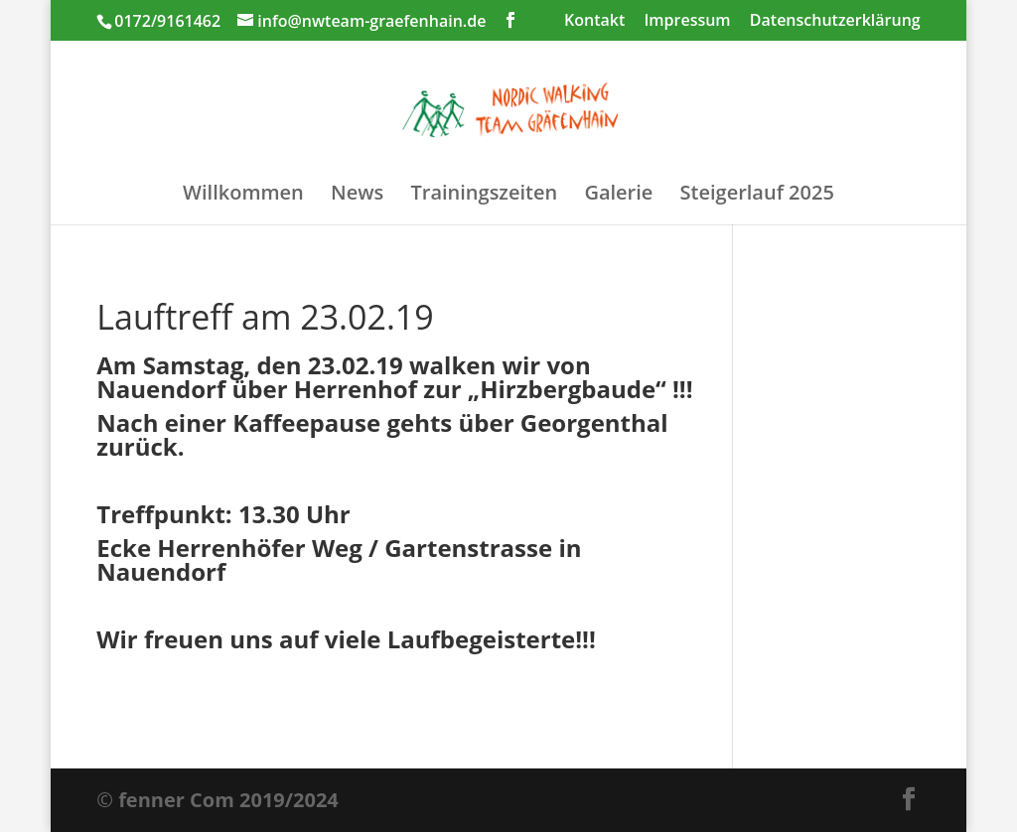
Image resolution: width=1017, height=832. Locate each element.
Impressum (687, 21)
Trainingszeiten (483, 196)
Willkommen (243, 196)
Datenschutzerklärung (835, 21)
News (357, 196)
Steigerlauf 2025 (757, 196)
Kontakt (594, 21)
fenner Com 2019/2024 (228, 799)
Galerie (618, 196)
